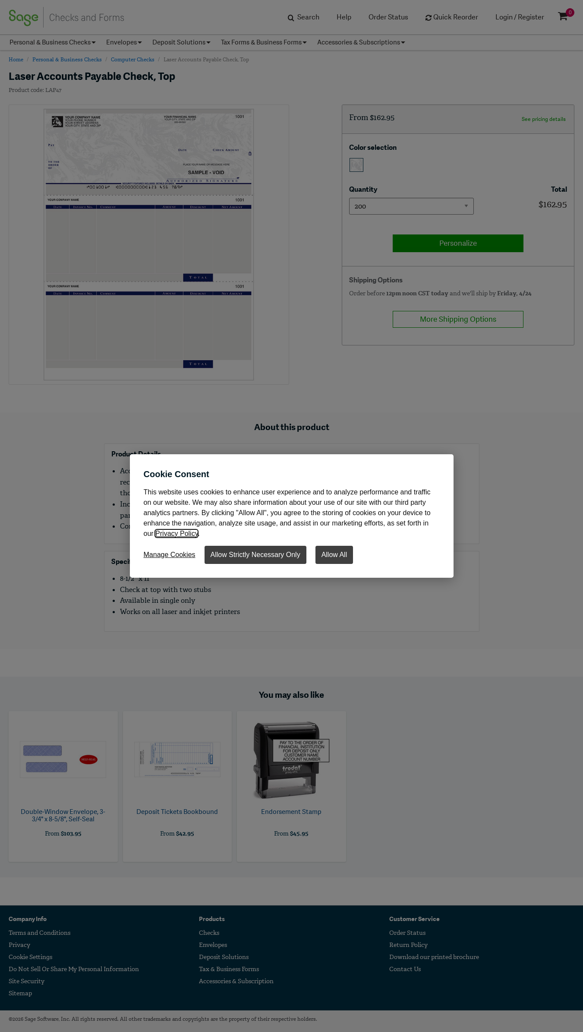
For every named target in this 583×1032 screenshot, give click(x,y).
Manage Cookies (169, 554)
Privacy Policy (176, 533)
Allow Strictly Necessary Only (255, 554)
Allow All (334, 554)
